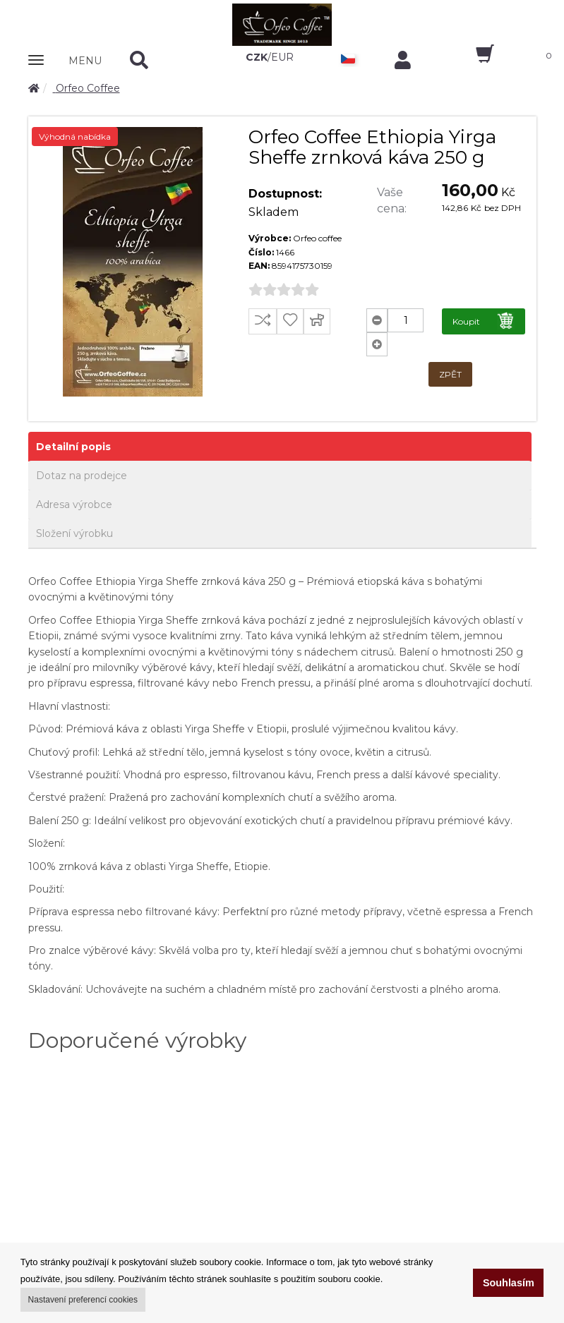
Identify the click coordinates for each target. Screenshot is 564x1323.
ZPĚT (450, 374)
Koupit (483, 321)
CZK (257, 57)
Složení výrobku (74, 533)
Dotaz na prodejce (81, 475)
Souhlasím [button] (508, 1282)
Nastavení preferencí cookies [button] (83, 1300)
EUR (282, 57)
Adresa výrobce (74, 504)
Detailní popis (73, 446)
